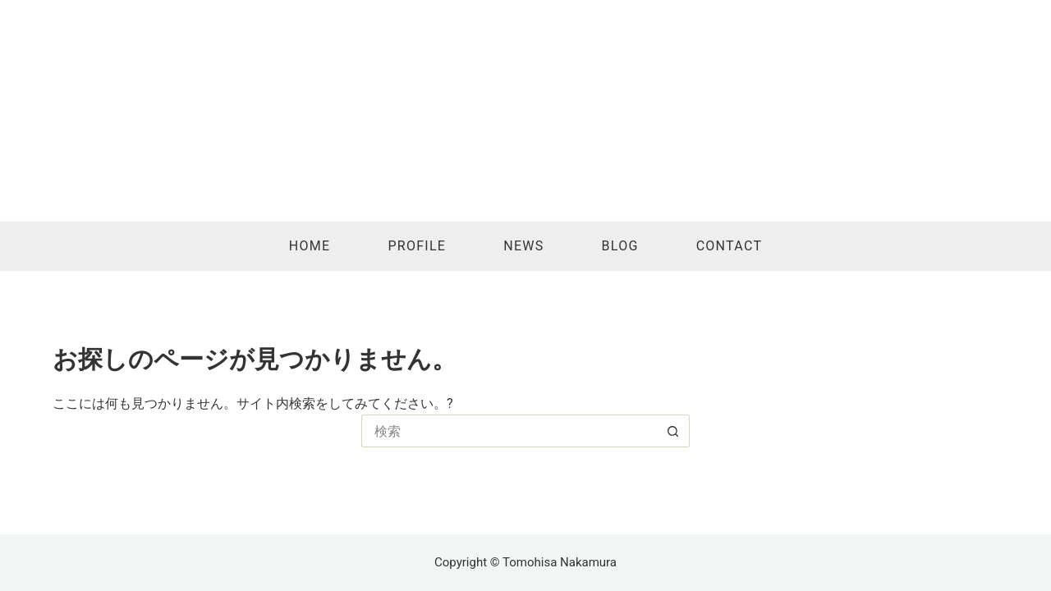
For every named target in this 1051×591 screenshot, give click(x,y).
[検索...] (509, 431)
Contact (729, 246)
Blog (620, 246)
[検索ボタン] (673, 431)
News (523, 246)
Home (310, 246)
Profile (417, 246)
